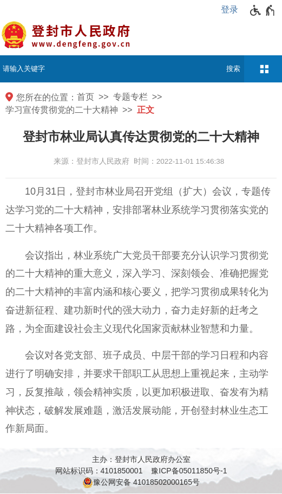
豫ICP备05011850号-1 (189, 470)
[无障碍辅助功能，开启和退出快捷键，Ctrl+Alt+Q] (263, 10)
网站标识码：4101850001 (99, 470)
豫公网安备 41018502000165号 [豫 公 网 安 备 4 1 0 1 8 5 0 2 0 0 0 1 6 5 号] (141, 482)
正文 (145, 109)
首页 (85, 96)
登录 (229, 9)
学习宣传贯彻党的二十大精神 (61, 109)
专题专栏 (130, 96)
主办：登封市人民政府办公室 (141, 459)
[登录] (232, 10)
